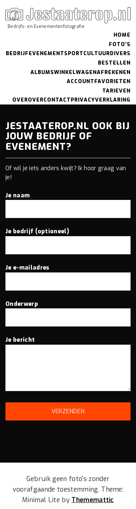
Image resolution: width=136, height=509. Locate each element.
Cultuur (96, 53)
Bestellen (114, 62)
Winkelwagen (75, 72)
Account (80, 81)
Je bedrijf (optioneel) (68, 238)
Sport (73, 53)
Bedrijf (17, 53)
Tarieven (116, 90)
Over (20, 100)
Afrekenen (114, 72)
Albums (42, 72)
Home (122, 35)
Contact (57, 100)
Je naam (68, 202)
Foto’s (120, 44)
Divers (120, 53)
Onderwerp (68, 310)
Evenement (46, 53)
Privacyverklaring (101, 100)
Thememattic (92, 500)
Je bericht (68, 364)
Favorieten (112, 81)
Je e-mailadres (68, 274)
